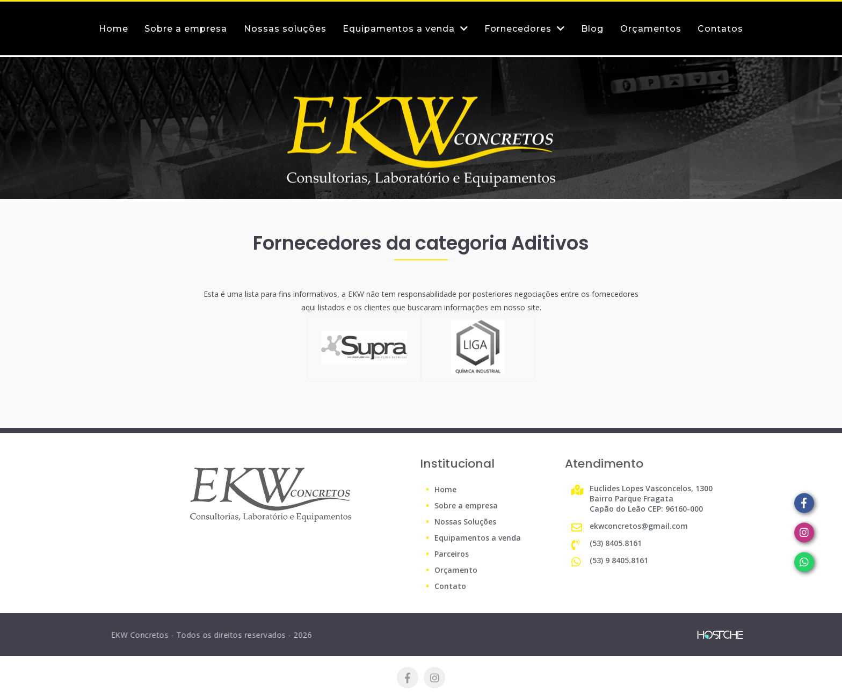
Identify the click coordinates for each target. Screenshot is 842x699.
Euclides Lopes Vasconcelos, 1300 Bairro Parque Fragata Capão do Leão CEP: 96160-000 (651, 498)
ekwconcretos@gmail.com (639, 526)
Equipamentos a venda (477, 538)
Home (445, 489)
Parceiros (451, 554)
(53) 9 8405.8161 (619, 560)
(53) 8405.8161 (616, 543)
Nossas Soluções (465, 521)
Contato (450, 586)
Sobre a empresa (466, 505)
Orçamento (455, 570)
